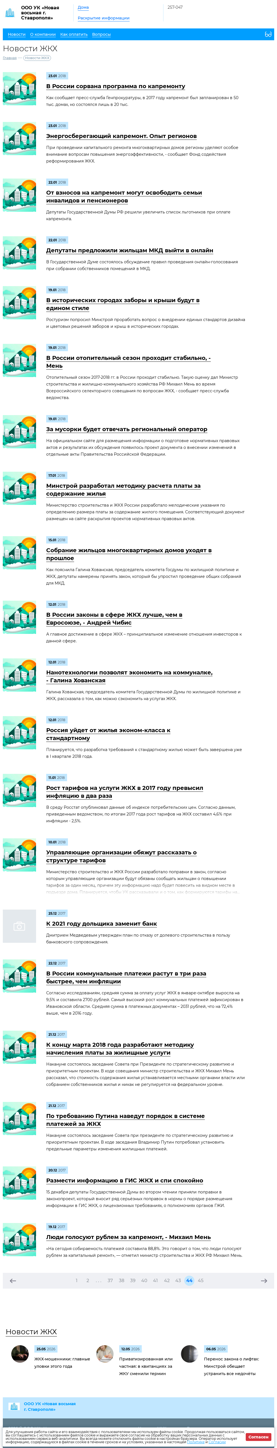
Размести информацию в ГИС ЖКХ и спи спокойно (124, 1180)
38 (121, 1280)
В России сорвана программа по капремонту (115, 86)
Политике (196, 1442)
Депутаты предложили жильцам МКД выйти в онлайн (129, 250)
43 (178, 1280)
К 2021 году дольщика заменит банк (101, 923)
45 (200, 1280)
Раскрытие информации (104, 18)
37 (110, 1280)
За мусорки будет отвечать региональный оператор (126, 429)
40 (144, 1280)
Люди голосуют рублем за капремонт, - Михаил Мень (128, 1237)
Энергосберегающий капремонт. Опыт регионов (121, 136)
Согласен (259, 1437)
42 (167, 1280)
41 (155, 1280)
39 (133, 1280)
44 (189, 1280)
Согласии (217, 1442)
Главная (10, 58)
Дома (83, 7)
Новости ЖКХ (31, 1331)
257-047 (175, 7)
